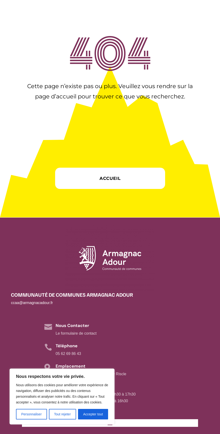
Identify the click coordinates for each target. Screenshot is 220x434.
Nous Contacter (72, 325)
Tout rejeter (62, 414)
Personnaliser (31, 414)
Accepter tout (93, 414)
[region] (62, 396)
